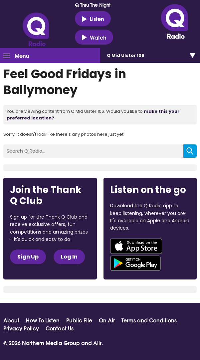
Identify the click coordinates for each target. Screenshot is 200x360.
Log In (69, 257)
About (11, 320)
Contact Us (60, 328)
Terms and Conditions (149, 320)
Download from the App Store (136, 246)
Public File (79, 320)
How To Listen (43, 320)
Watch (94, 37)
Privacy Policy (21, 328)
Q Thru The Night (92, 5)
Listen (93, 18)
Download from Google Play (135, 263)
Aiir (97, 342)
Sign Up (28, 257)
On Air (107, 320)
